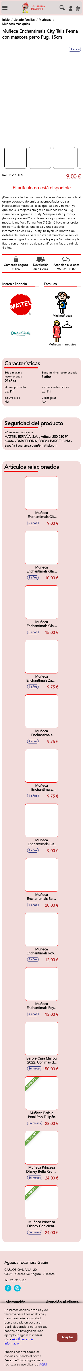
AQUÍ (43, 1364)
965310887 (18, 1280)
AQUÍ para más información (18, 1341)
